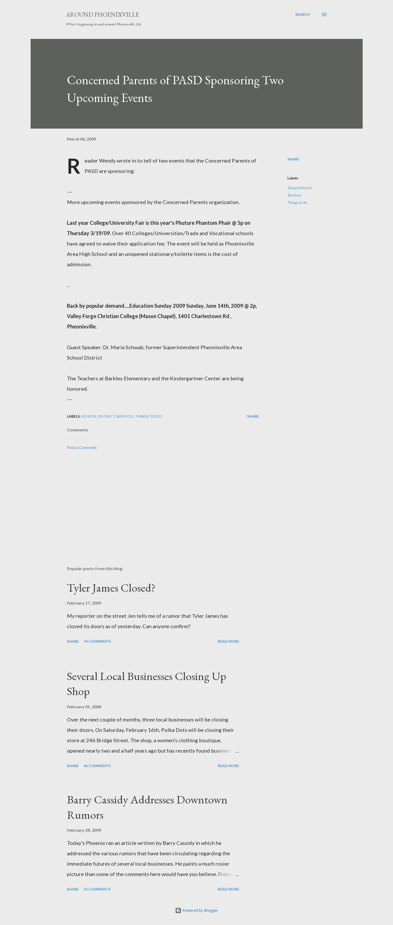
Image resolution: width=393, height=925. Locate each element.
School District (299, 188)
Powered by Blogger (196, 910)
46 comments (97, 765)
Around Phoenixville (102, 14)
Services (294, 195)
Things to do (297, 202)
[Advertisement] (154, 501)
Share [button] (293, 159)
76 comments (97, 641)
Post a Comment (81, 447)
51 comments (97, 889)
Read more (228, 641)
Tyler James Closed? (111, 587)
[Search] (302, 14)
